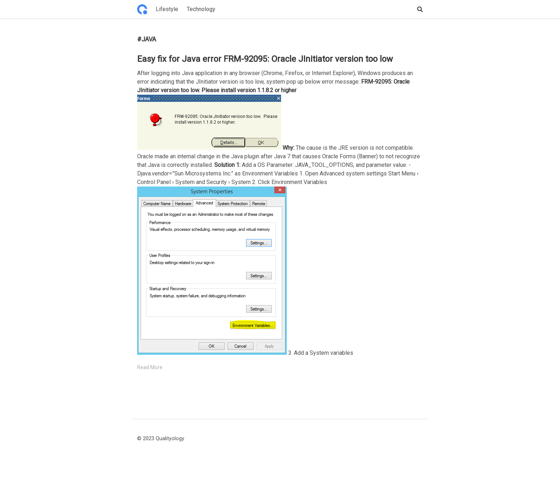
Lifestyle (167, 9)
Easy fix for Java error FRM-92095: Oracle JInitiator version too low (265, 59)
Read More (149, 367)
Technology (201, 9)
